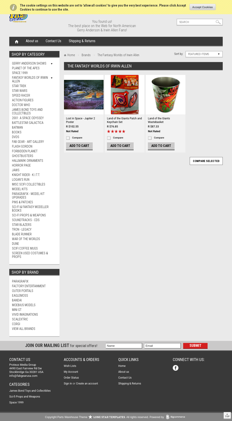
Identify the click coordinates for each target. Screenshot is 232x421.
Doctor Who (21, 105)
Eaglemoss (20, 295)
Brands (86, 55)
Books (16, 132)
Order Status (71, 377)
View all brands (23, 329)
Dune (15, 243)
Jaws (15, 170)
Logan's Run (20, 179)
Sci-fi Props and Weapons (24, 396)
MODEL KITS (20, 189)
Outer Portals (22, 291)
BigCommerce (176, 417)
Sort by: (178, 54)
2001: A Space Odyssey (28, 118)
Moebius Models (24, 305)
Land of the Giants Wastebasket (159, 120)
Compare (77, 137)
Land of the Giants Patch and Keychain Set (124, 120)
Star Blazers (21, 225)
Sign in (68, 383)
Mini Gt (16, 310)
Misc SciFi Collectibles (28, 184)
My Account (71, 371)
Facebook (176, 368)
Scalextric (20, 319)
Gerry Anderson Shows (29, 63)
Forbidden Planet (25, 151)
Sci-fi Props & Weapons (29, 215)
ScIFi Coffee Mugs (25, 248)
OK (202, 7)
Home (16, 41)
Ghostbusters (22, 156)
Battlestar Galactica (27, 123)
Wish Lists (70, 366)
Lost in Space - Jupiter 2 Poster (80, 120)
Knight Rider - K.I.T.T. (26, 175)
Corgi (16, 324)
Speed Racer (21, 95)
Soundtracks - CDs (26, 220)
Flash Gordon (22, 146)
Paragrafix (20, 281)
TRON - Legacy (21, 229)
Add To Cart (79, 146)
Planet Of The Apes (26, 68)
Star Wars (19, 91)
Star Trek (19, 86)
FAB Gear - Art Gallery (28, 141)
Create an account (87, 383)
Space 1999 (20, 73)
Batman (17, 127)
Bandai (17, 300)
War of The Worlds (26, 239)
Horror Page (21, 165)
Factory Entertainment (29, 286)
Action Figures (22, 100)
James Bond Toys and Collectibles (27, 111)
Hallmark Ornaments (27, 160)
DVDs (15, 137)
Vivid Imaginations (25, 314)
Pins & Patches (22, 202)
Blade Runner (22, 234)
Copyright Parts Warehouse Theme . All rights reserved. (97, 417)
